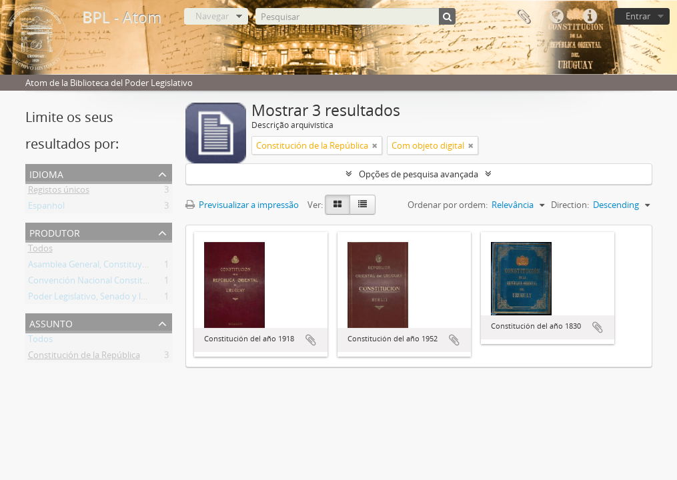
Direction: (570, 205)
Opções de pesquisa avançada (418, 174)
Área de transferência (523, 16)
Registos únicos (58, 192)
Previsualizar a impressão (242, 205)
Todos (40, 251)
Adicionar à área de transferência (310, 340)
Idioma (556, 16)
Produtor (54, 232)
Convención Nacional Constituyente (99, 283)
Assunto (51, 322)
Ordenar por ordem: (448, 205)
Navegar (212, 16)
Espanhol (46, 208)
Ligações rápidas (589, 16)
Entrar (638, 16)
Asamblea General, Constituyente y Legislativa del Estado (140, 267)
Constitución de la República (84, 357)
